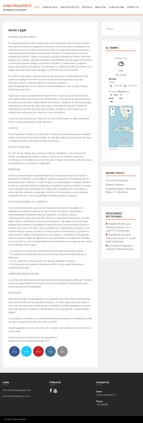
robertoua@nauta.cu (106, 395)
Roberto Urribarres (115, 184)
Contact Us (133, 7)
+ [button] (112, 109)
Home (36, 7)
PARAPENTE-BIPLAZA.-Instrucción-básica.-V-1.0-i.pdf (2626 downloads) (120, 238)
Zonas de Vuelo (50, 7)
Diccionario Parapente (117, 180)
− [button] (112, 114)
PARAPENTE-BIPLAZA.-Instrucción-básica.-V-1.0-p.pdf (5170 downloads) (118, 227)
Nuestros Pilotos (70, 7)
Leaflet (121, 146)
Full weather (113, 149)
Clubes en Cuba (116, 7)
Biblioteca (100, 7)
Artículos (87, 7)
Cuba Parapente (17, 6)
